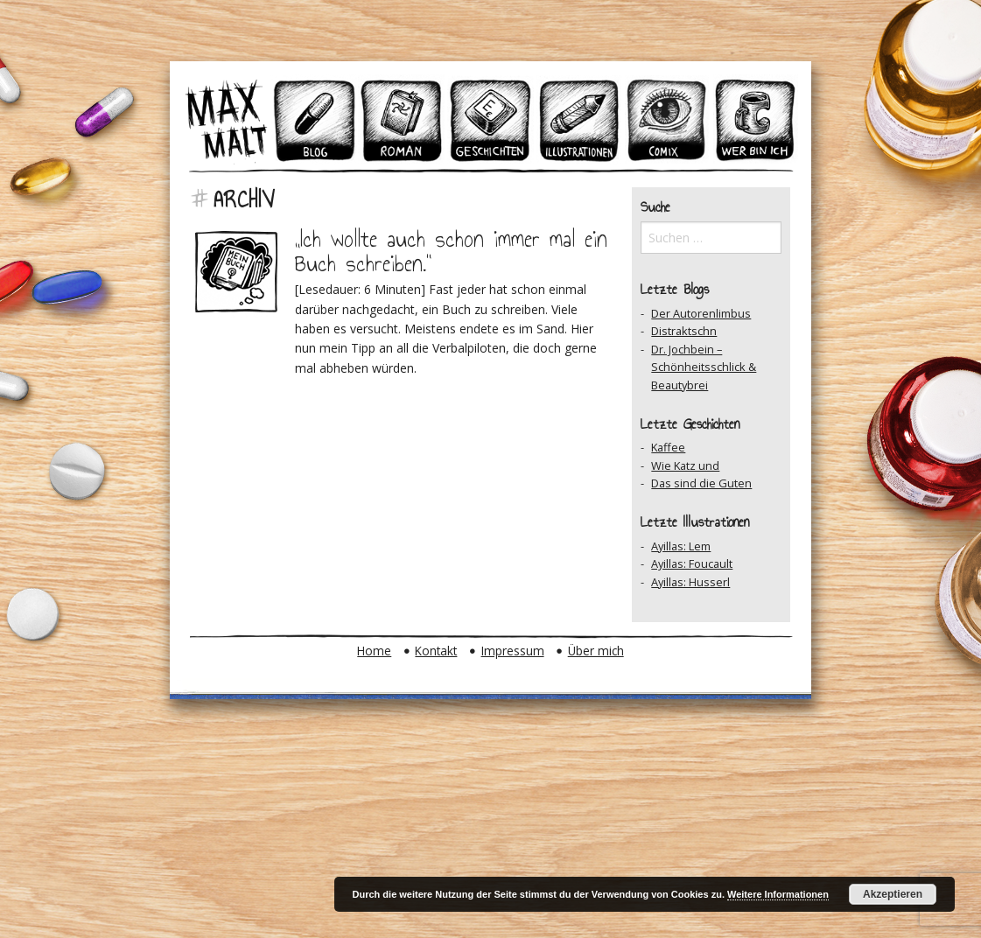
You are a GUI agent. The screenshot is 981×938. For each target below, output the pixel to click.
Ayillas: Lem (681, 546)
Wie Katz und (685, 465)
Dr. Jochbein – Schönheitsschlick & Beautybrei (703, 367)
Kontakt (436, 650)
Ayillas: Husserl (690, 582)
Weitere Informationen (778, 894)
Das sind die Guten (701, 483)
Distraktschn (684, 331)
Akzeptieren (892, 894)
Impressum (512, 650)
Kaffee (668, 447)
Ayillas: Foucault (691, 563)
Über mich (596, 650)
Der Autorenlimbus (701, 313)
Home (374, 650)
